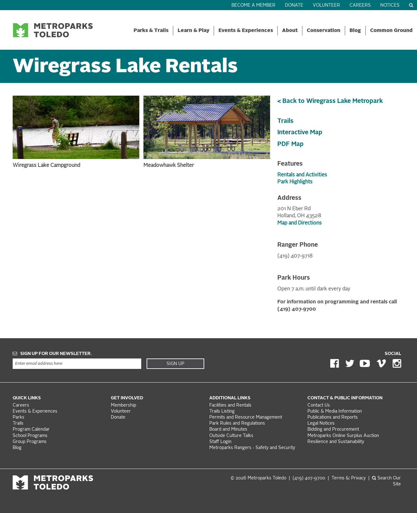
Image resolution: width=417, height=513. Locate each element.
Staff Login (220, 442)
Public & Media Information (334, 411)
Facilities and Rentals (230, 405)
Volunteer (326, 5)
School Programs (30, 436)
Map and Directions (299, 223)
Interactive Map (299, 133)
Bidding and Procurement (333, 430)
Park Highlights (295, 182)
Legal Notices (321, 423)
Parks (18, 417)
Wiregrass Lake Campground (46, 165)
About (290, 30)
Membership (124, 405)
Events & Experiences (245, 30)
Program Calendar (31, 430)
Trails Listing (222, 411)
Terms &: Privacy (349, 478)
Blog (355, 30)
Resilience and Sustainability (335, 442)
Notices (390, 5)
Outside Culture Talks (231, 436)
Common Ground (391, 30)
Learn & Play (193, 30)
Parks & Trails (151, 30)
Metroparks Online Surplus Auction (343, 436)
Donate (294, 5)
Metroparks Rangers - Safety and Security (252, 448)
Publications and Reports (332, 417)
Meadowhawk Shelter (168, 165)
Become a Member (253, 5)
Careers (360, 5)
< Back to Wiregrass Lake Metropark (330, 101)
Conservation (323, 30)
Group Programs (30, 442)
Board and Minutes (228, 430)
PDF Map (290, 144)
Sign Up (175, 364)
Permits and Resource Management (245, 417)
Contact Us (318, 405)
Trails (285, 121)
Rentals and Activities (302, 175)
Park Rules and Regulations (237, 423)
